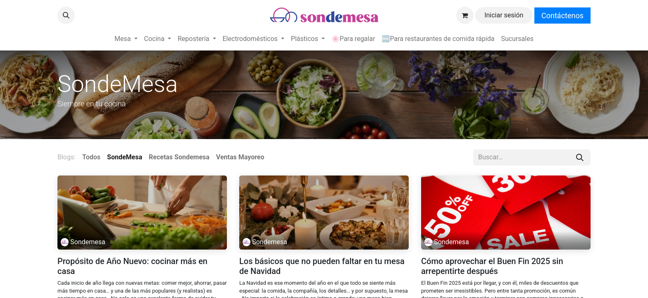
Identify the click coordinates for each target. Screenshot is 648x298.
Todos (91, 157)
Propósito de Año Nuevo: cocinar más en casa (132, 266)
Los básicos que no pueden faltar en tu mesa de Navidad (322, 266)
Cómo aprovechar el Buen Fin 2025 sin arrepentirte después (492, 266)
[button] (66, 15)
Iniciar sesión (503, 15)
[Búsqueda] (580, 157)
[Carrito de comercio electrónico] (465, 15)
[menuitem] (126, 39)
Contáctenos (562, 15)
